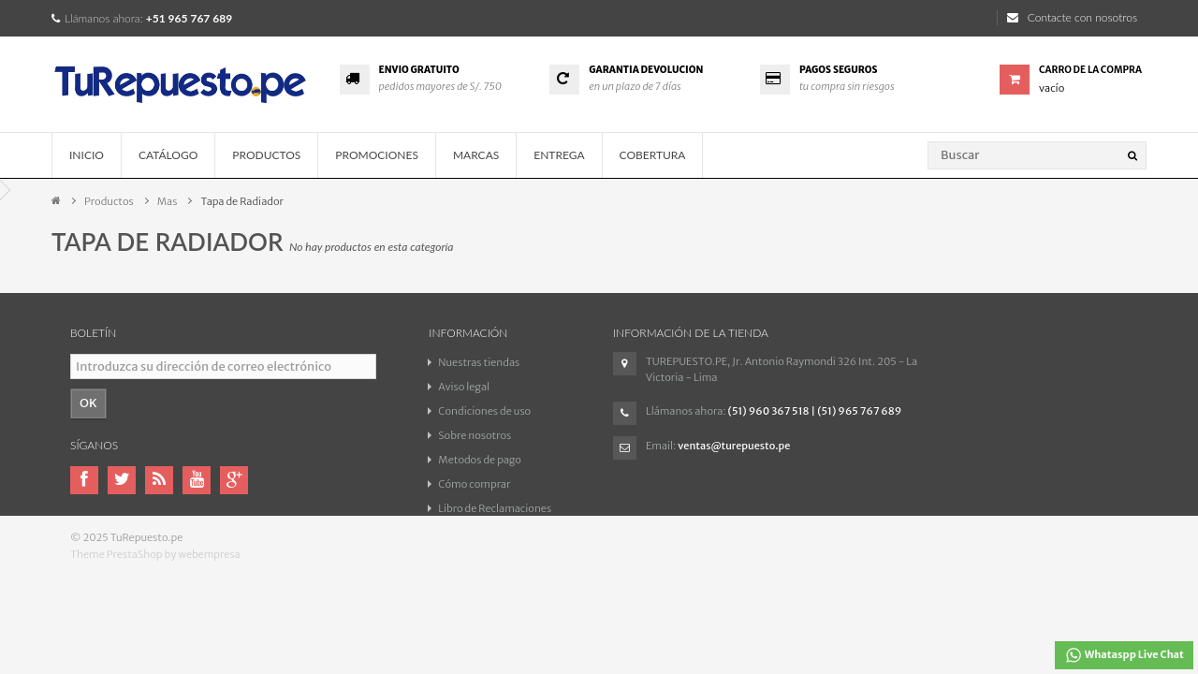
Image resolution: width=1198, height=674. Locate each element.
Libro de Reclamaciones (494, 508)
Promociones (376, 155)
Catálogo (168, 155)
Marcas (476, 155)
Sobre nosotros (474, 435)
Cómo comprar (474, 484)
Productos (266, 155)
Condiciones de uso (484, 411)
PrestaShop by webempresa (174, 585)
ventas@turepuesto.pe (734, 445)
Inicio (86, 155)
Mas (167, 201)
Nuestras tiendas (478, 362)
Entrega (558, 155)
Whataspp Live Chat (1124, 655)
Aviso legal (463, 386)
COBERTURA (653, 155)
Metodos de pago (479, 459)
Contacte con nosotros (1072, 17)
